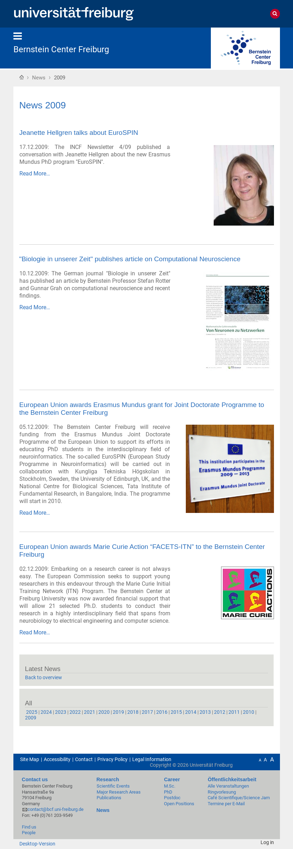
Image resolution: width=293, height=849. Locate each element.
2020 (104, 712)
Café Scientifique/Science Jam (239, 797)
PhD (168, 792)
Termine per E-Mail (226, 803)
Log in (267, 842)
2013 (205, 712)
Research (108, 779)
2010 (248, 712)
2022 (75, 712)
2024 (46, 712)
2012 (219, 712)
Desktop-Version (37, 844)
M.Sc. (169, 786)
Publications (109, 797)
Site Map (29, 759)
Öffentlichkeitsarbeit (232, 779)
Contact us (35, 779)
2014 (190, 712)
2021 (89, 712)
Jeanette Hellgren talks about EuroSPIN (78, 132)
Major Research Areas (119, 792)
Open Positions (179, 803)
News (38, 77)
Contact (84, 759)
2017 (147, 712)
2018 (133, 712)
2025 (31, 712)
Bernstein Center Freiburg (61, 49)
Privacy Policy (112, 759)
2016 (161, 712)
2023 (60, 712)
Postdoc (172, 797)
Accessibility (57, 759)
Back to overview (43, 677)
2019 (118, 712)
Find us (29, 827)
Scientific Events (113, 786)
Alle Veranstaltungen (228, 786)
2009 (30, 718)
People (29, 832)
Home (21, 76)
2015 (176, 712)
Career (172, 779)
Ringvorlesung (222, 792)
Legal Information (151, 759)
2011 (234, 712)
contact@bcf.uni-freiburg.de (56, 809)
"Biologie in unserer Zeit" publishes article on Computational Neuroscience (130, 259)
